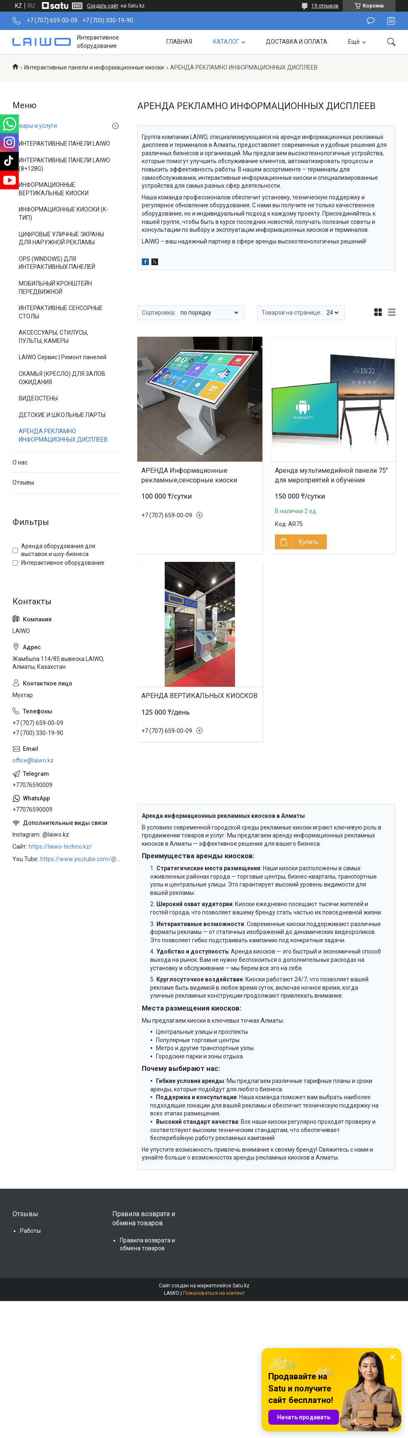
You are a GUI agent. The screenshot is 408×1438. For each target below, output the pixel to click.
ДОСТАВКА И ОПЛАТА (296, 41)
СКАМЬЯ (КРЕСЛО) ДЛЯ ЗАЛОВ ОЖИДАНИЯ (62, 377)
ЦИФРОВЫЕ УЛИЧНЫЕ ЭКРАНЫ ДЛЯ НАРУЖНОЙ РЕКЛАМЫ (61, 238)
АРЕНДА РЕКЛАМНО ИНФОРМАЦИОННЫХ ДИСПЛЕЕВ (63, 435)
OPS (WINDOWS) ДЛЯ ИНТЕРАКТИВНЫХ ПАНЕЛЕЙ (57, 263)
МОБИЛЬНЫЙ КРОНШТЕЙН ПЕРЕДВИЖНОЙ (55, 287)
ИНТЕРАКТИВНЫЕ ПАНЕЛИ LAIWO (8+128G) (64, 164)
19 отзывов (325, 6)
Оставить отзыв (371, 21)
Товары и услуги (34, 125)
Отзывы (23, 482)
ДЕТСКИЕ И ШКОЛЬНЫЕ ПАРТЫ (62, 415)
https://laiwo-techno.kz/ (60, 846)
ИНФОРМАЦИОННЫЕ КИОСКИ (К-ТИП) (64, 213)
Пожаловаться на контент (214, 1293)
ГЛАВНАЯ (179, 41)
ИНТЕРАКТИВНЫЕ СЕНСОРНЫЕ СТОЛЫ (61, 312)
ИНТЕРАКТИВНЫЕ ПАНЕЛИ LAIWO (64, 143)
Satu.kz (241, 1286)
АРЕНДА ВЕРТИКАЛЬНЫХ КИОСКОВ (199, 696)
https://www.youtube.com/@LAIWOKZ (80, 859)
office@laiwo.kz (33, 760)
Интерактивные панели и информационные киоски (94, 67)
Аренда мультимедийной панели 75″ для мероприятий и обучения (331, 475)
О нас (19, 462)
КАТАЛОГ (226, 41)
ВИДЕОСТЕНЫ (38, 398)
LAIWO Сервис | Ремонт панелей (62, 357)
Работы (30, 1230)
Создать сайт (103, 6)
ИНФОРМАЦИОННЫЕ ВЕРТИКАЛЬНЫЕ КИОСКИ (54, 188)
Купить (309, 542)
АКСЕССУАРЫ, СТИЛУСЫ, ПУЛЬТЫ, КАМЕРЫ (53, 336)
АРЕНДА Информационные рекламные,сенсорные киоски (189, 475)
